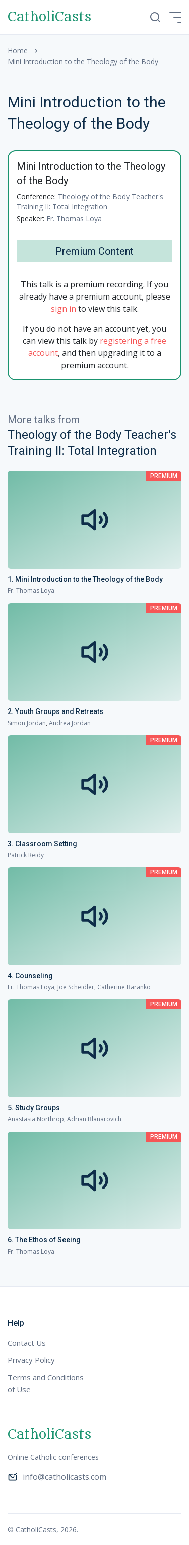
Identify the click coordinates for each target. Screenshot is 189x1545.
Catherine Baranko (124, 987)
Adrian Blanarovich (94, 1119)
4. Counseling (30, 976)
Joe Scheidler (75, 987)
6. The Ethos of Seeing (44, 1240)
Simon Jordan (27, 723)
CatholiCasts (49, 17)
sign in (63, 308)
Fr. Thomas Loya (74, 218)
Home (18, 50)
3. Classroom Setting (42, 844)
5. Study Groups (34, 1108)
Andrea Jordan (70, 723)
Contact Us (27, 1343)
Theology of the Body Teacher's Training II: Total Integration (90, 201)
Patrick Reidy (26, 855)
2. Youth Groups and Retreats (55, 711)
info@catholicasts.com (57, 1476)
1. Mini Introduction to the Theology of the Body (85, 579)
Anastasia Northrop (36, 1119)
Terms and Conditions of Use (46, 1383)
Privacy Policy (31, 1360)
